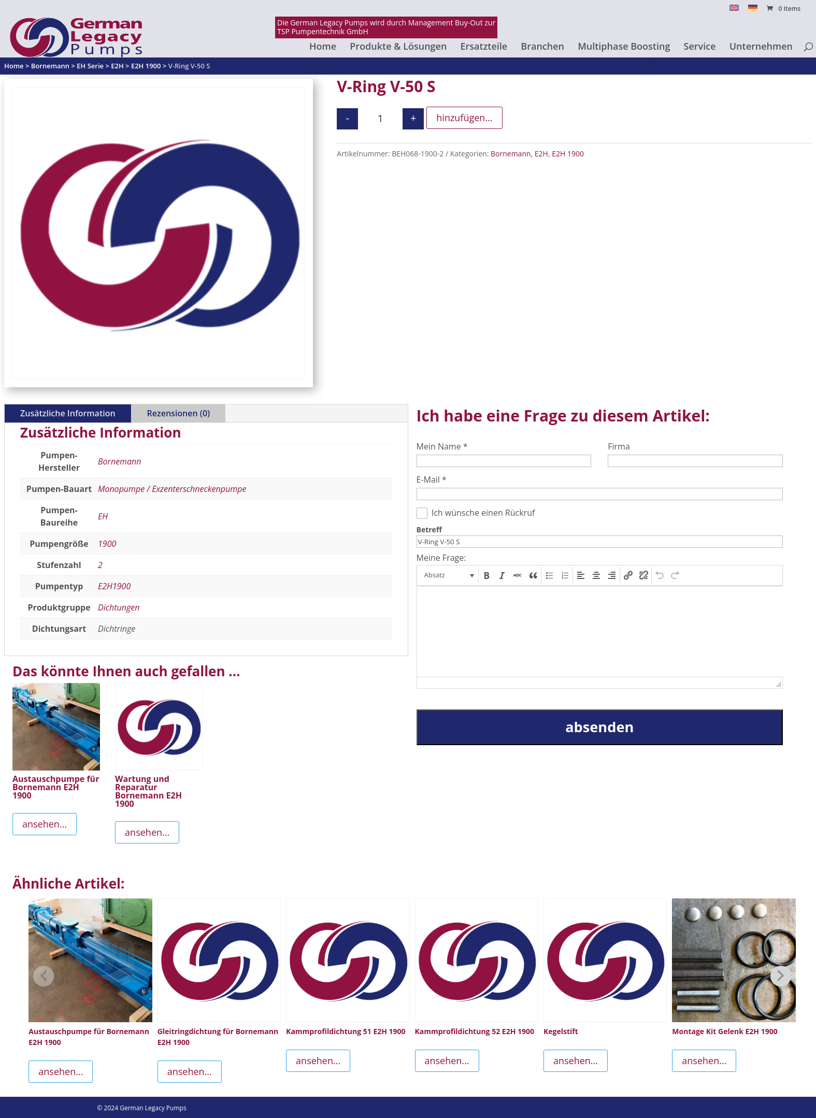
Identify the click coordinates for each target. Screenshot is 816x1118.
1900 (107, 543)
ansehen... (44, 824)
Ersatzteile (484, 47)
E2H (541, 153)
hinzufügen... (464, 117)
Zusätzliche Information (68, 413)
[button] (448, 575)
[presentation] (448, 575)
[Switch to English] (734, 11)
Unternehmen (761, 47)
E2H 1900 (568, 153)
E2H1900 (114, 586)
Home (322, 47)
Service (700, 47)
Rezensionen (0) (178, 413)
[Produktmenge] (380, 118)
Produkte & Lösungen (398, 47)
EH (103, 516)
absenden (599, 726)
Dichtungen (118, 607)
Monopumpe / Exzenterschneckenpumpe (172, 489)
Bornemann (511, 153)
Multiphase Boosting (624, 47)
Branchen (542, 47)
